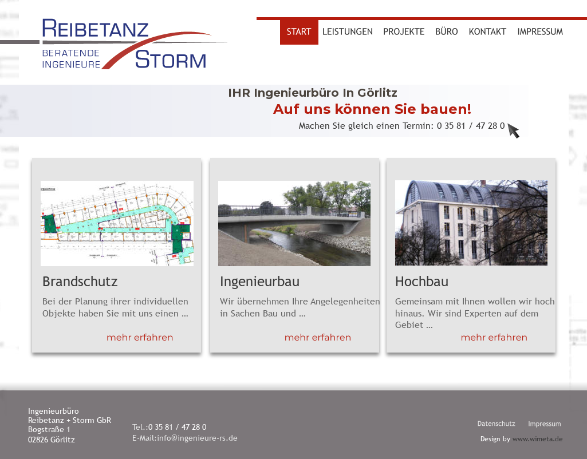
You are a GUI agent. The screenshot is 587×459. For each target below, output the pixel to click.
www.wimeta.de (538, 439)
